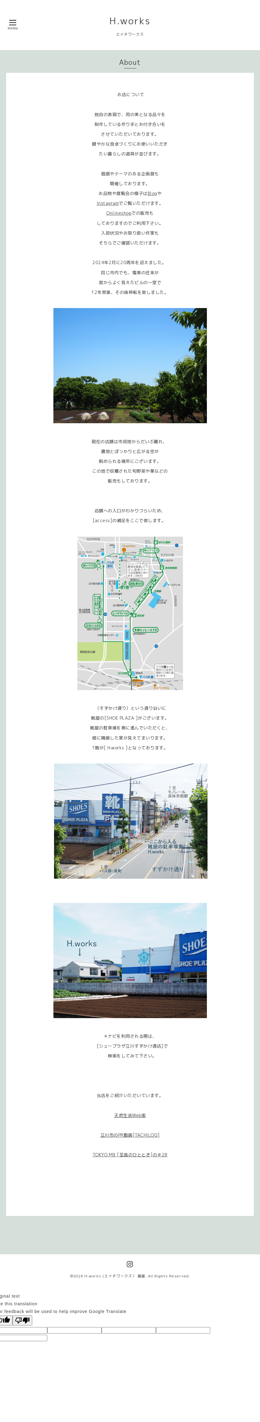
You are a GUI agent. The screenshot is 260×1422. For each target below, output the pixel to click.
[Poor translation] (22, 1320)
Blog (152, 193)
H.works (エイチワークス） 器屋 (115, 1276)
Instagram (108, 203)
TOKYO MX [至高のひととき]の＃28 (130, 1155)
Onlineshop (118, 213)
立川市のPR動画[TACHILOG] (130, 1135)
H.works (130, 20)
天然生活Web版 (130, 1115)
